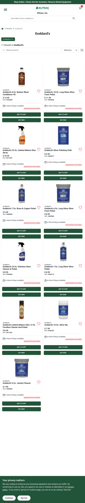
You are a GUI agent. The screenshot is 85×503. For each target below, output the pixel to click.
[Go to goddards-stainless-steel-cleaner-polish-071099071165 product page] (21, 269)
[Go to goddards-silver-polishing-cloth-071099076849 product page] (63, 152)
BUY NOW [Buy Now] (21, 120)
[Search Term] (42, 18)
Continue (9, 498)
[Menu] (5, 9)
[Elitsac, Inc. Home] (42, 8)
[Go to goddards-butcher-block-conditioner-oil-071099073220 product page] (21, 94)
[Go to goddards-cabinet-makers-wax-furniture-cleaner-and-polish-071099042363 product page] (21, 327)
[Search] (74, 18)
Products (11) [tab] (8, 39)
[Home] (2, 28)
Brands (9, 29)
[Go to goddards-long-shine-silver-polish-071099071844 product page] (63, 269)
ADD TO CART (21, 114)
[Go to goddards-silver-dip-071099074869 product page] (63, 327)
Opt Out (24, 498)
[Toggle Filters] (82, 50)
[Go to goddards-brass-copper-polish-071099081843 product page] (21, 210)
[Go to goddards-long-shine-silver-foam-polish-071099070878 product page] (63, 94)
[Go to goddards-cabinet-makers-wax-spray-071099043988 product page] (21, 152)
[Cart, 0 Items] (80, 8)
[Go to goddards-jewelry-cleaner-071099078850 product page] (21, 384)
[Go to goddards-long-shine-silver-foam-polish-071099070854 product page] (63, 210)
